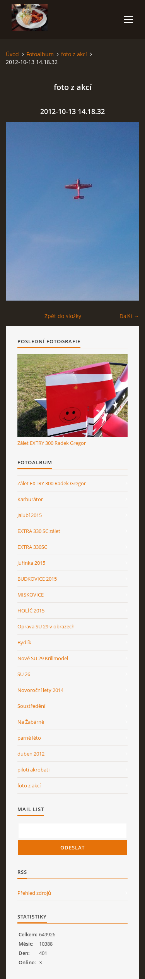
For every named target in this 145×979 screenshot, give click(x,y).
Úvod (12, 54)
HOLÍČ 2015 (30, 610)
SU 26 (23, 674)
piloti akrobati (33, 769)
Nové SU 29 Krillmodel (42, 658)
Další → (129, 316)
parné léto (29, 737)
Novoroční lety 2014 (40, 690)
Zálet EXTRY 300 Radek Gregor (51, 442)
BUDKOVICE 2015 (37, 578)
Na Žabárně (30, 721)
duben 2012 (30, 753)
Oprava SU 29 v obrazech (46, 626)
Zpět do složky (62, 316)
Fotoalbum (40, 54)
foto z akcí (74, 54)
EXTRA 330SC (32, 546)
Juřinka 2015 (31, 562)
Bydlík (24, 642)
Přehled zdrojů (34, 892)
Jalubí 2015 (29, 515)
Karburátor (30, 499)
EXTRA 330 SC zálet (38, 531)
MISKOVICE (30, 594)
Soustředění (31, 705)
